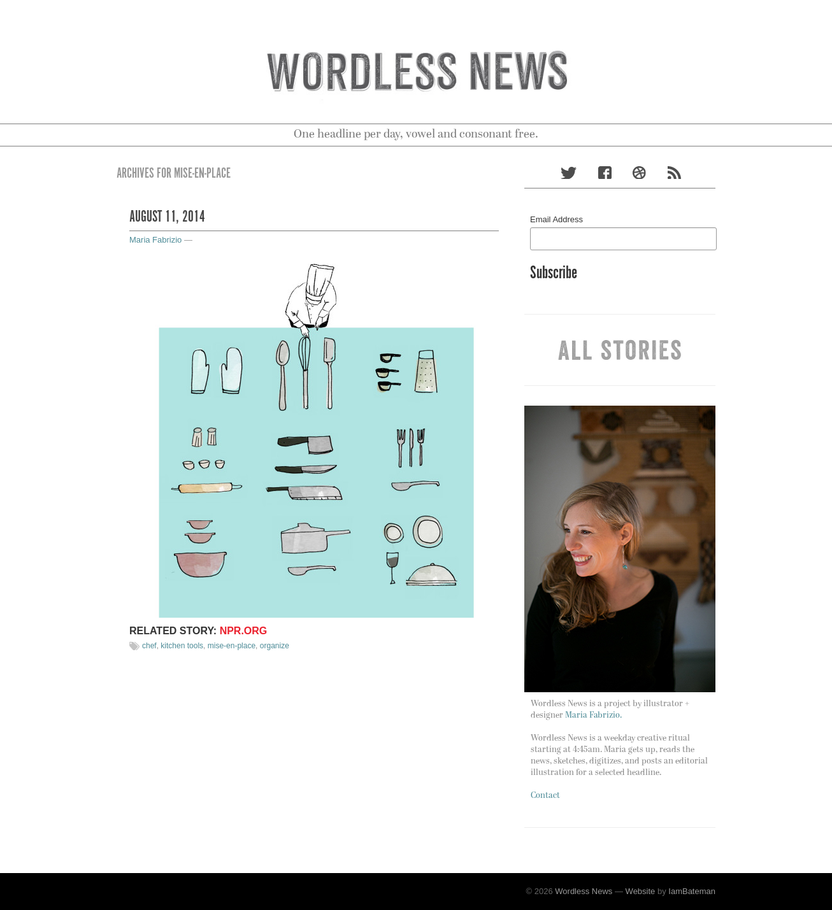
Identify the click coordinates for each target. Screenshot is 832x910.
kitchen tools (182, 645)
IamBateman (691, 891)
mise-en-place (231, 645)
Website (641, 891)
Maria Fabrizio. (593, 715)
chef (149, 645)
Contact (545, 795)
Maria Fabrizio (155, 240)
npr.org (244, 630)
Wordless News (583, 891)
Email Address (556, 219)
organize (274, 645)
